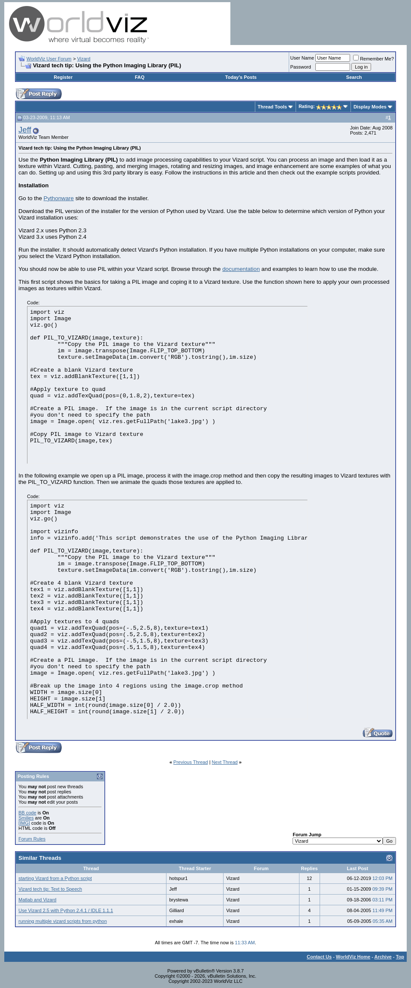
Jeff (24, 129)
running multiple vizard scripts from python (62, 921)
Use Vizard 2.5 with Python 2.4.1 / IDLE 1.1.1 (65, 910)
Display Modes (370, 106)
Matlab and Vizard (37, 899)
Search (354, 77)
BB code (27, 812)
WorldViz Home (353, 956)
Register (63, 77)
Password (300, 66)
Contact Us (319, 956)
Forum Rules (31, 838)
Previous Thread (190, 762)
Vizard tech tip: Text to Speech (50, 889)
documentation (241, 269)
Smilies (25, 817)
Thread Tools (272, 106)
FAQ (140, 77)
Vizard (84, 58)
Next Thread (225, 762)
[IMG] (24, 823)
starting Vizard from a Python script (55, 878)
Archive (383, 956)
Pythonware (59, 198)
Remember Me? (373, 58)
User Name (302, 57)
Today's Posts (241, 77)
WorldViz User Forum (49, 58)
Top (400, 956)
